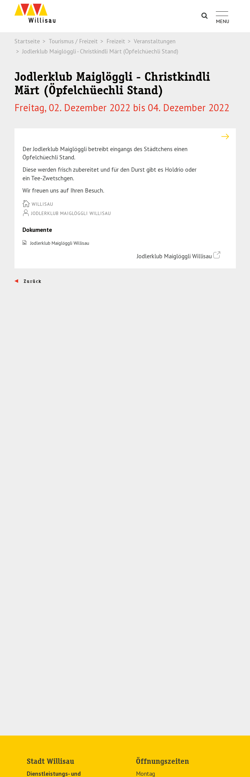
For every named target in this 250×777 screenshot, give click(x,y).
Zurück (32, 281)
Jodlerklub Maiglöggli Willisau (59, 243)
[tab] (125, 136)
